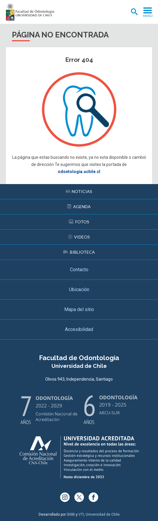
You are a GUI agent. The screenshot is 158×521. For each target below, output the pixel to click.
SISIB (71, 514)
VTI (81, 514)
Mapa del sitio (79, 309)
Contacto (79, 269)
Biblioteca (79, 252)
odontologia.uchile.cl (79, 171)
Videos (79, 236)
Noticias (79, 191)
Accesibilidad (79, 329)
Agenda (79, 206)
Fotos (79, 221)
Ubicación (79, 289)
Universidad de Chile (103, 514)
